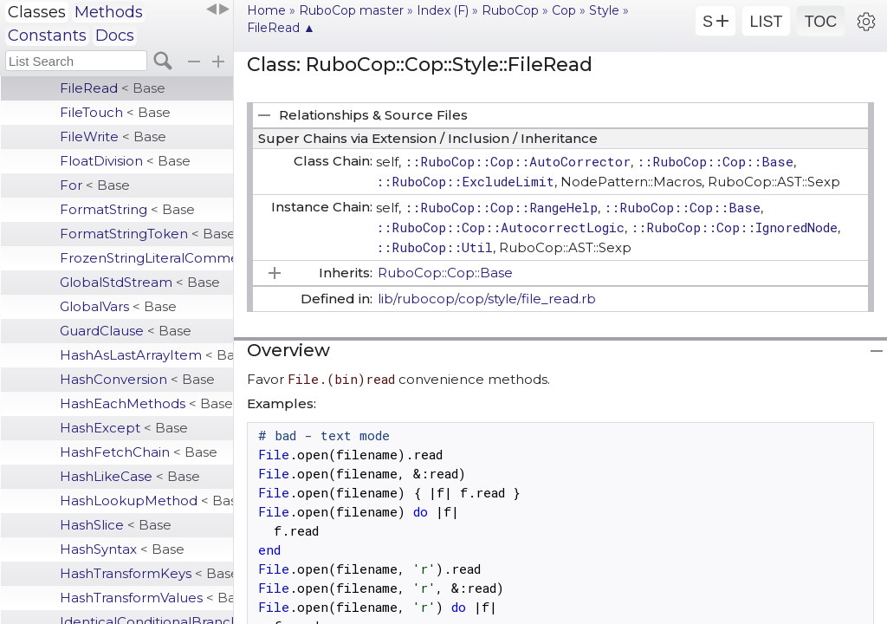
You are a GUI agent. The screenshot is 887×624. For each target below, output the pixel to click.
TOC (821, 21)
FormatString (127, 209)
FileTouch (115, 112)
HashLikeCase (130, 476)
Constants (47, 35)
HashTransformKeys (146, 573)
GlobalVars (118, 306)
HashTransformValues (146, 597)
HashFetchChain (138, 452)
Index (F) (443, 10)
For (95, 185)
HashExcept (124, 427)
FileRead (112, 88)
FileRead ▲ (281, 28)
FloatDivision (125, 161)
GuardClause (125, 330)
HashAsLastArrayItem (146, 355)
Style (604, 10)
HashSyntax (122, 549)
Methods (108, 12)
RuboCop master (351, 10)
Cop (564, 10)
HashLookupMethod (146, 500)
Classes (37, 12)
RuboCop (510, 10)
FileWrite (113, 136)
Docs (114, 35)
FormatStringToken (146, 233)
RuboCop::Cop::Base (445, 272)
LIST (765, 21)
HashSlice (116, 525)
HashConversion (137, 379)
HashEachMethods (146, 403)
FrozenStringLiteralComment (146, 258)
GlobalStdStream (140, 282)
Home (266, 10)
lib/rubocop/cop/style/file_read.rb (487, 298)
